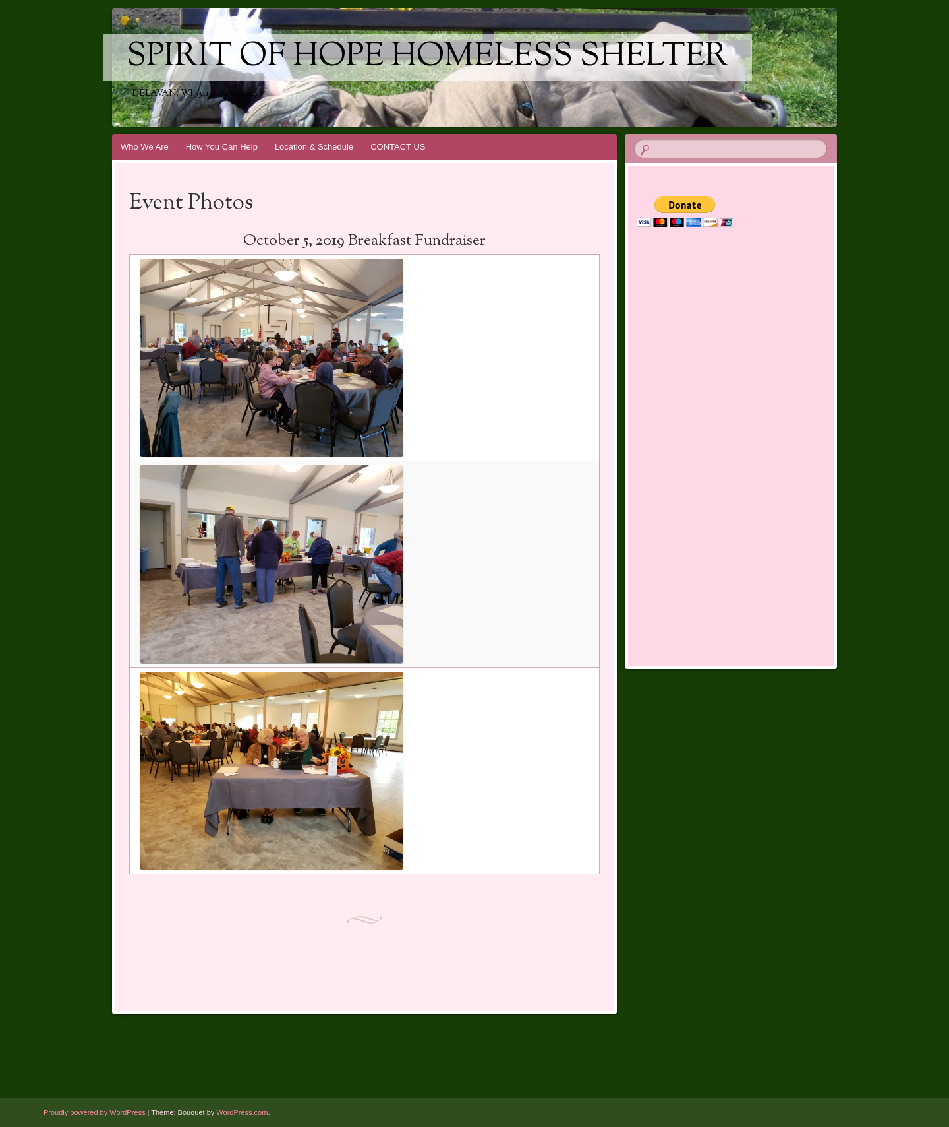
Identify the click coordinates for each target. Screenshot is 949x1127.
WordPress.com (242, 1112)
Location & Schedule (314, 147)
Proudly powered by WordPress (94, 1112)
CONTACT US (397, 147)
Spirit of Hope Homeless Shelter (428, 57)
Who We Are (145, 147)
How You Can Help (222, 147)
